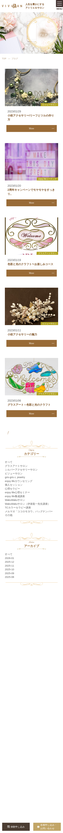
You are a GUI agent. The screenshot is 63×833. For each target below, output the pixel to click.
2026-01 (9, 558)
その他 (8, 515)
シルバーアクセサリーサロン (21, 469)
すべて (8, 462)
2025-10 (9, 569)
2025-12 (9, 561)
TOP (4, 58)
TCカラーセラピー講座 (18, 507)
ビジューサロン (14, 473)
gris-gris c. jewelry (15, 477)
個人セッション (14, 484)
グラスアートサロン (16, 465)
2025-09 (9, 573)
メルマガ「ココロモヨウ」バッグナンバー (29, 511)
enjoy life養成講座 (15, 496)
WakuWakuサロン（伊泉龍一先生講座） (27, 503)
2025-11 (9, 565)
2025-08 (9, 576)
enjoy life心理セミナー (17, 492)
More (31, 128)
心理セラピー (12, 488)
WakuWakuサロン (15, 499)
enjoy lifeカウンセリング (18, 481)
